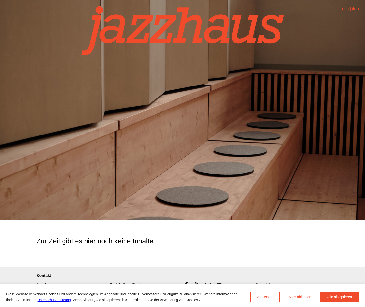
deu (355, 9)
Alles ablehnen (300, 297)
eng (345, 9)
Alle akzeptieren (339, 297)
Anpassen (264, 297)
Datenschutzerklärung (54, 300)
